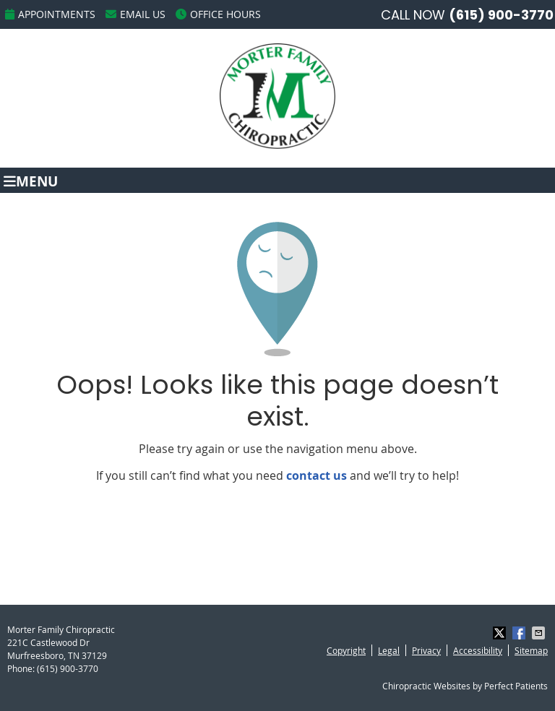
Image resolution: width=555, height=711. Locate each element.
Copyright (346, 650)
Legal (389, 650)
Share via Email (540, 632)
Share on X (501, 632)
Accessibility (477, 650)
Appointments (50, 14)
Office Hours (218, 14)
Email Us (135, 14)
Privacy (426, 650)
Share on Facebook (520, 632)
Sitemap (531, 650)
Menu (31, 180)
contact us (316, 475)
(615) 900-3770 (501, 15)
